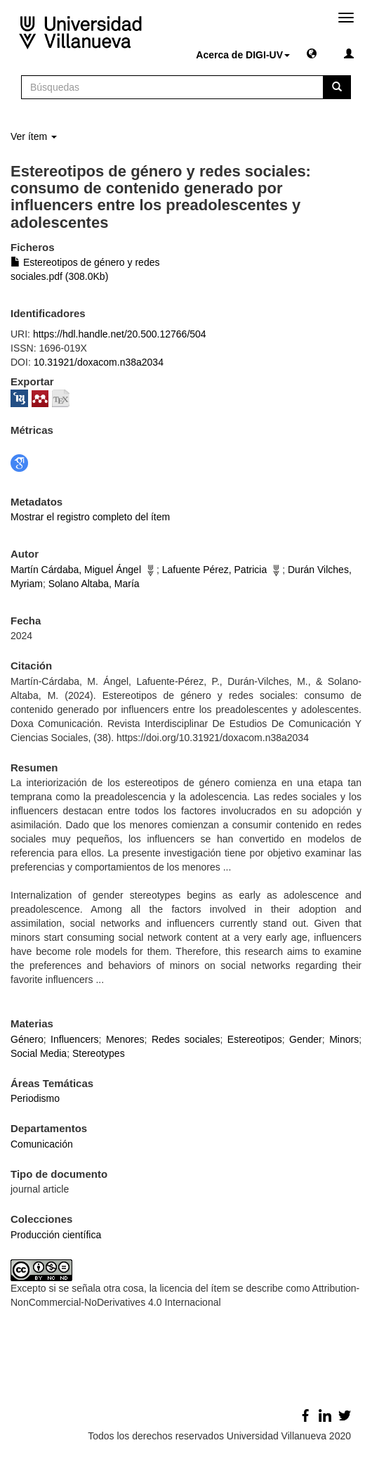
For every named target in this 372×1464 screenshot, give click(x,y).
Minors (344, 1039)
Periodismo (35, 1098)
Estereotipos (254, 1039)
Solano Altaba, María (94, 583)
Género (27, 1039)
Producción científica (56, 1234)
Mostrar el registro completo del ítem (90, 516)
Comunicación (42, 1144)
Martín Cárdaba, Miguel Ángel (76, 569)
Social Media (39, 1053)
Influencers (74, 1039)
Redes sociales (186, 1039)
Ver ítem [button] (34, 136)
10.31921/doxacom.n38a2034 (99, 362)
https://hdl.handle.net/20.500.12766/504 (119, 334)
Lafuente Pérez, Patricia (214, 569)
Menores (125, 1039)
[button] (311, 53)
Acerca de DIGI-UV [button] (243, 54)
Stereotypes (98, 1053)
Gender (305, 1039)
